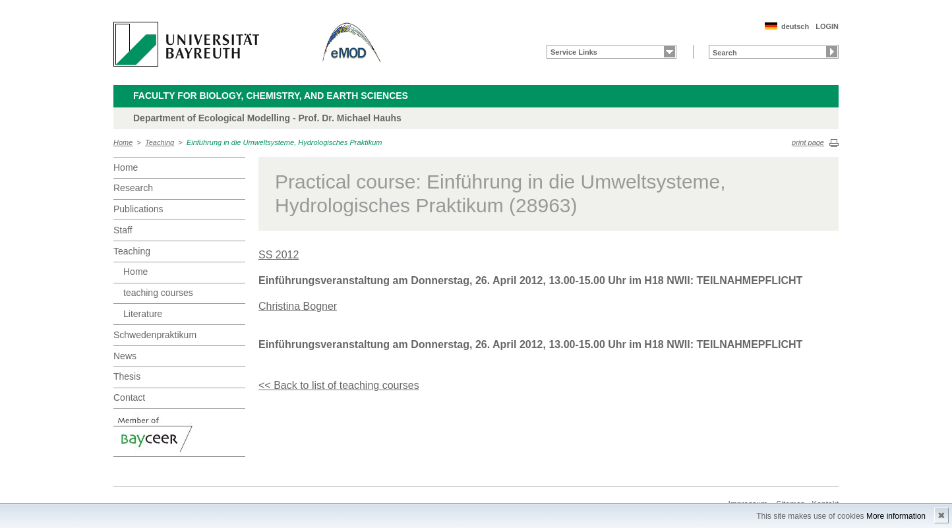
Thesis (126, 376)
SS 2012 (278, 254)
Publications (138, 209)
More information (896, 516)
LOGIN (827, 26)
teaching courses (158, 292)
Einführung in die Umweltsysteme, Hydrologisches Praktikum (284, 142)
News (124, 356)
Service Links (573, 52)
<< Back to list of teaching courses (338, 385)
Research (133, 188)
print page (808, 142)
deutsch (795, 26)
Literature (142, 313)
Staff (123, 230)
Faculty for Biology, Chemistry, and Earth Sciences (270, 95)
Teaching (159, 142)
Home (123, 142)
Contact (129, 397)
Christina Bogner (297, 306)
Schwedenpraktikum (154, 335)
